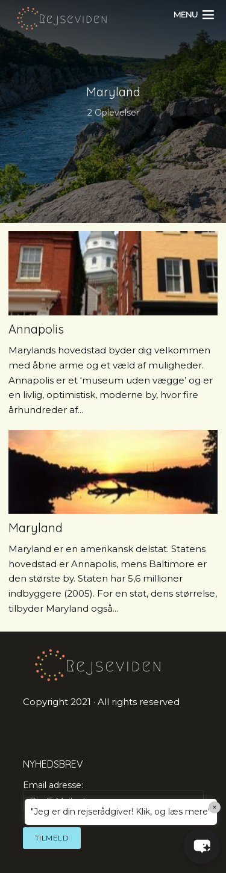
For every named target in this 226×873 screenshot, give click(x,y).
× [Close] (215, 807)
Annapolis (36, 329)
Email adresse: (113, 796)
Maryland (35, 527)
